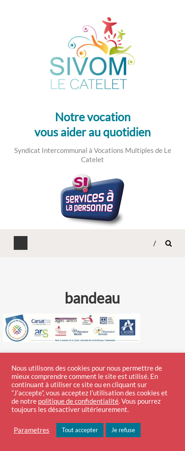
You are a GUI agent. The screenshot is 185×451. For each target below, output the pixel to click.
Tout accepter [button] (80, 430)
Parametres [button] (31, 430)
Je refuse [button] (123, 430)
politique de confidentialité (78, 401)
